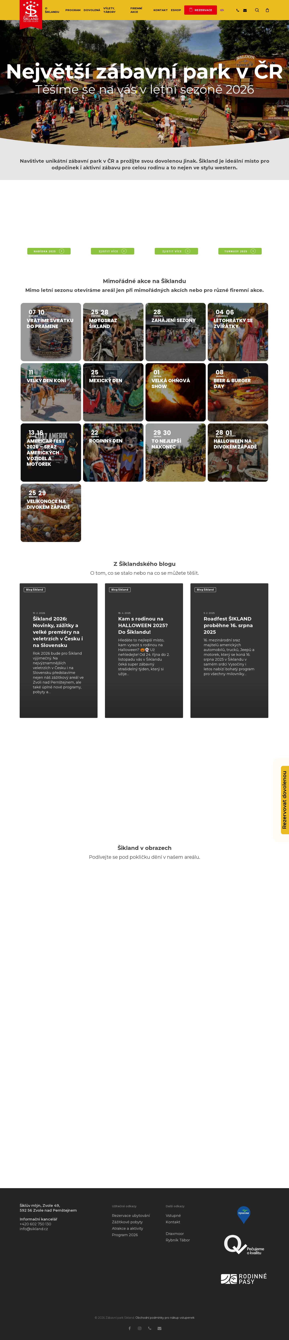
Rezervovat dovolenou (284, 800)
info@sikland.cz (34, 1229)
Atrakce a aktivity (127, 1228)
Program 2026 (125, 1235)
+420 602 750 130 (35, 1224)
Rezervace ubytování (131, 1215)
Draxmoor (175, 1234)
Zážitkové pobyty (127, 1222)
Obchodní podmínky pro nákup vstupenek (164, 1318)
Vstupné (173, 1215)
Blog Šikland (34, 589)
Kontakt (173, 1222)
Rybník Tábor (178, 1240)
